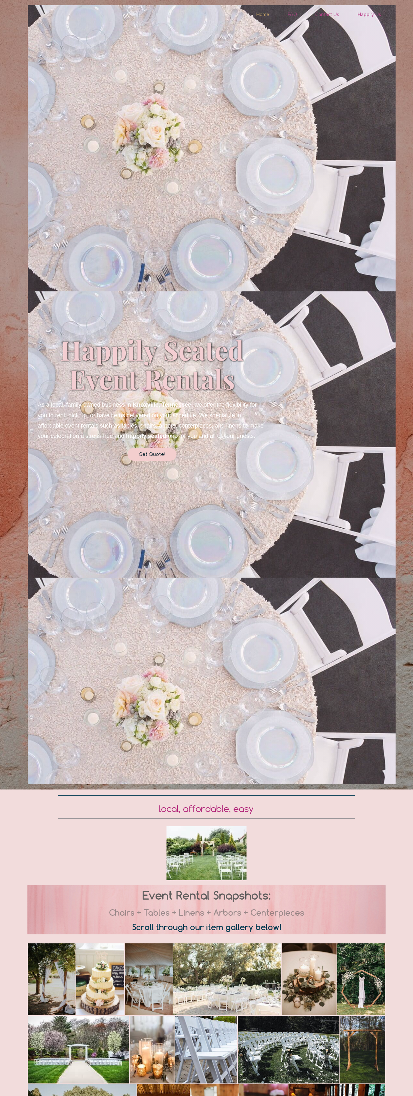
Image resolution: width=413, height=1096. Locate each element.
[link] (206, 827)
